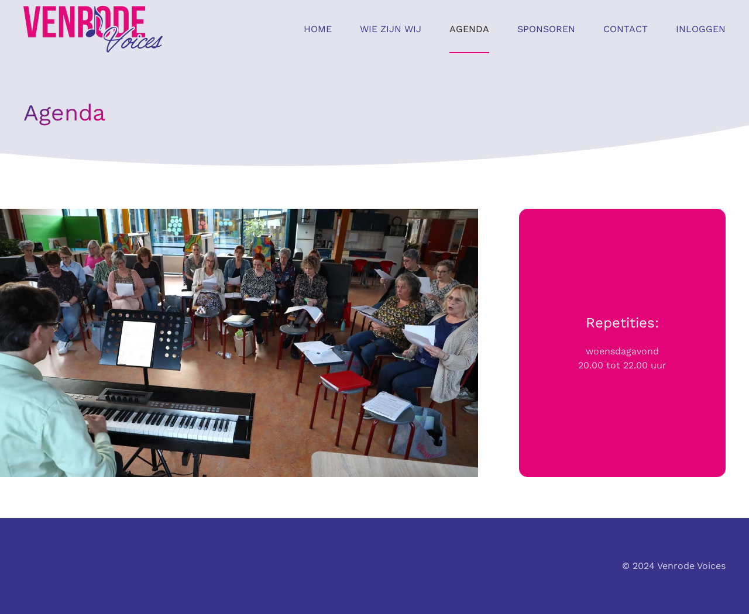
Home (318, 29)
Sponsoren (546, 29)
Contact (625, 29)
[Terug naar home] (93, 29)
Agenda (469, 29)
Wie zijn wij (390, 29)
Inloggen (701, 29)
